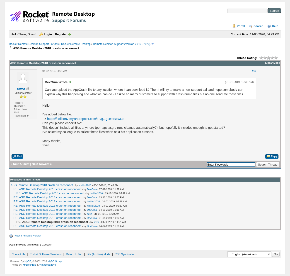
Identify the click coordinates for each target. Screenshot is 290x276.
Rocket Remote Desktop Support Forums (34, 44)
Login (48, 34)
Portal (241, 26)
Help (275, 26)
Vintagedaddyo (47, 264)
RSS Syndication (125, 254)
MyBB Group (55, 261)
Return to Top (74, 254)
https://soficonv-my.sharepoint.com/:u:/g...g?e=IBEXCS (85, 119)
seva (21, 88)
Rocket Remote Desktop (76, 44)
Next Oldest (21, 164)
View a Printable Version (27, 235)
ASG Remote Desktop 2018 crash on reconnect (42, 185)
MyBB (27, 261)
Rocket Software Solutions (46, 254)
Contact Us (18, 254)
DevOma (92, 189)
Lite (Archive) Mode (98, 254)
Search (258, 26)
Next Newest (40, 164)
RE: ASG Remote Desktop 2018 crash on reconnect (47, 189)
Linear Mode (272, 62)
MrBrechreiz (29, 264)
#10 (254, 71)
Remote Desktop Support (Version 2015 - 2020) (121, 44)
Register (61, 34)
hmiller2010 (84, 185)
